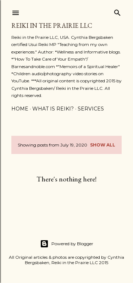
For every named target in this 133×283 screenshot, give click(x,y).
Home (19, 109)
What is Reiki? (53, 109)
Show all (102, 145)
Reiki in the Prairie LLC (51, 25)
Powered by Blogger (66, 244)
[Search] (117, 11)
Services (91, 109)
